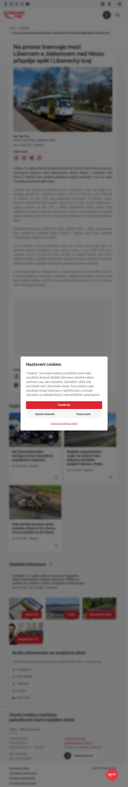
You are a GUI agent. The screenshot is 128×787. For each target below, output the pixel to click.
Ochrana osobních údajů (64, 423)
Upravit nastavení (44, 414)
